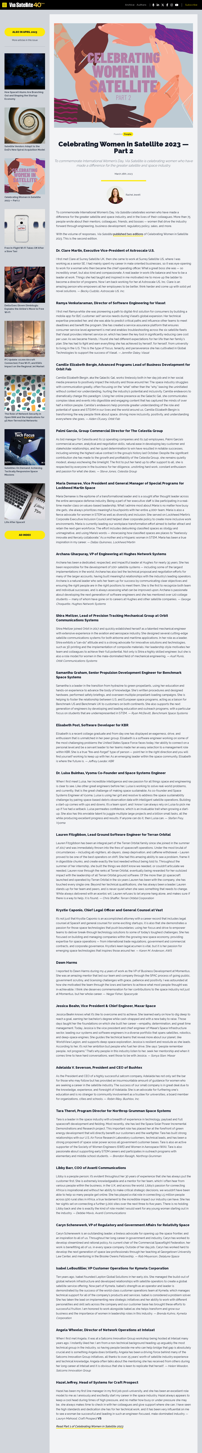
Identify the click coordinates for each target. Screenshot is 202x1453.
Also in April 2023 (24, 31)
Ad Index (25, 534)
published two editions (128, 234)
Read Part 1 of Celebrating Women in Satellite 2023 (89, 1426)
